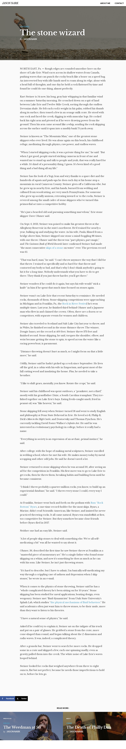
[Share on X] (21, 698)
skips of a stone (54, 248)
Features (24, 27)
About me (105, 3)
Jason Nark (10, 3)
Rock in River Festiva (74, 303)
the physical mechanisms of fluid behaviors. (75, 602)
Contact (119, 3)
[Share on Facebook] (7, 698)
